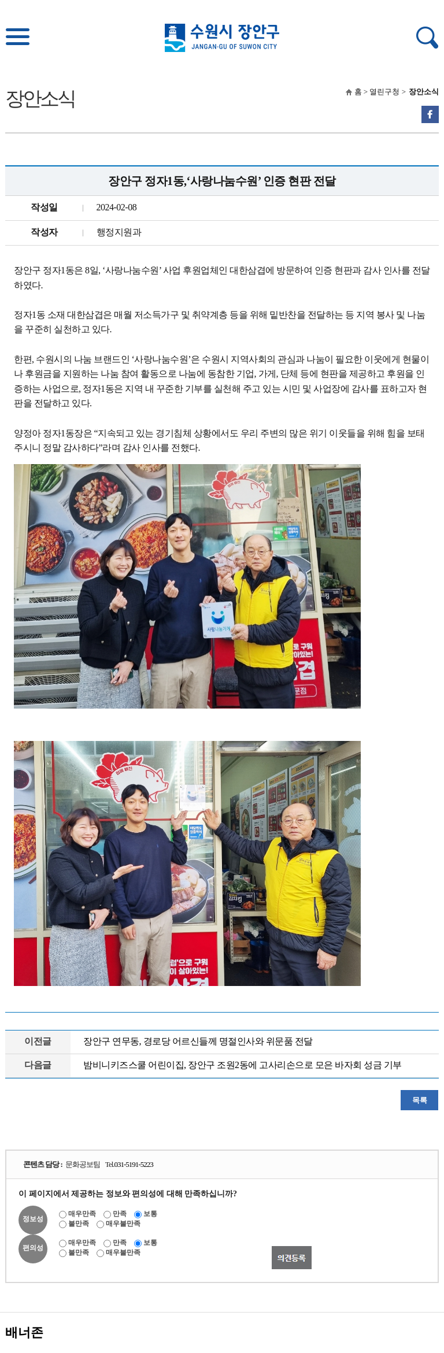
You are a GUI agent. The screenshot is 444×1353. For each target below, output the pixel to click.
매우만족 (82, 1214)
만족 (120, 1214)
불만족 (78, 1223)
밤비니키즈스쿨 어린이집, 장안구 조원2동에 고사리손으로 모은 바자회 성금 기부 (242, 1065)
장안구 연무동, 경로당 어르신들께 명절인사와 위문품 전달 (198, 1041)
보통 (150, 1214)
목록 (419, 1100)
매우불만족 (123, 1223)
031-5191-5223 (133, 1164)
